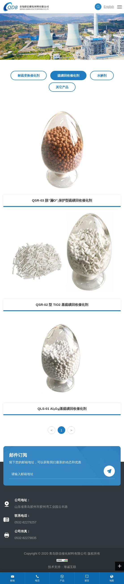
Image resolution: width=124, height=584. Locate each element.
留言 (87, 580)
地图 (111, 580)
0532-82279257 (25, 522)
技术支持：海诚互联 (62, 567)
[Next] (71, 430)
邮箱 (12, 580)
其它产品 (62, 87)
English (109, 6)
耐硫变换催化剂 (29, 75)
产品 (62, 580)
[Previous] (51, 430)
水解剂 (102, 75)
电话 (37, 580)
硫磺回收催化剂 (68, 75)
